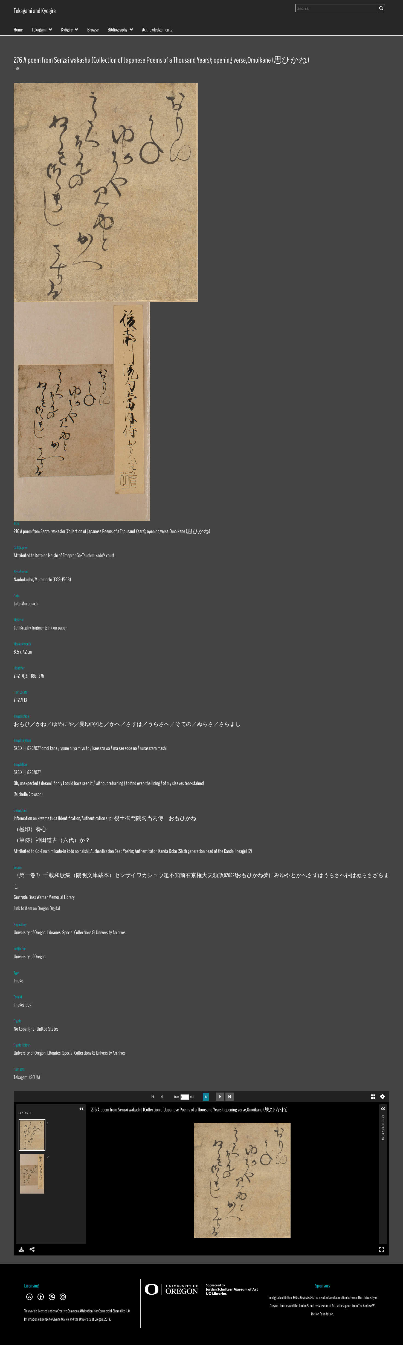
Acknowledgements (157, 29)
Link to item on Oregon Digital (37, 908)
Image (176, 1097)
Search (381, 8)
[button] (81, 1109)
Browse (93, 29)
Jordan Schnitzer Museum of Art (317, 1306)
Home (18, 29)
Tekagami (39, 29)
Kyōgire (67, 29)
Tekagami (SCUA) (27, 1077)
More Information (382, 1117)
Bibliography (118, 29)
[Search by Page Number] (185, 1097)
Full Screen (382, 1249)
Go (205, 1096)
